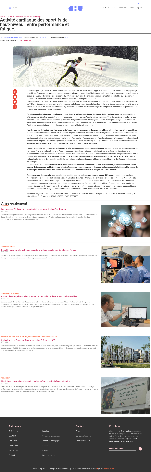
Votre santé (123, 8)
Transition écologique (51, 441)
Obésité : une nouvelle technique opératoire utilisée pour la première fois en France (38, 250)
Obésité (12, 247)
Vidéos (132, 8)
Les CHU (114, 8)
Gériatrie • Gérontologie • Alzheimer (14, 337)
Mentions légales (39, 469)
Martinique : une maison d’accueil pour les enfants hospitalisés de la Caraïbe (35, 381)
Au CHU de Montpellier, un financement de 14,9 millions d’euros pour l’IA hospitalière (39, 296)
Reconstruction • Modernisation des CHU (42, 337)
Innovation (5, 206)
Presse (78, 431)
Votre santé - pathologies (23, 17)
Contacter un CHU (83, 441)
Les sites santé (48, 455)
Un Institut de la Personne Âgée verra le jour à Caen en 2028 (28, 340)
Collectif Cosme (108, 469)
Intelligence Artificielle (10, 293)
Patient (12, 455)
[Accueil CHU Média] (75, 7)
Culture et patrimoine (51, 436)
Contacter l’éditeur (83, 436)
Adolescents (5, 378)
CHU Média (105, 8)
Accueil (2, 17)
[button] (138, 3)
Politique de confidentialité (58, 469)
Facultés (45, 431)
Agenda (139, 8)
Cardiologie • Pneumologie (11, 38)
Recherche (13, 450)
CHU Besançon (25, 40)
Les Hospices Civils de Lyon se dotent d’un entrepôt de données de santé (33, 209)
